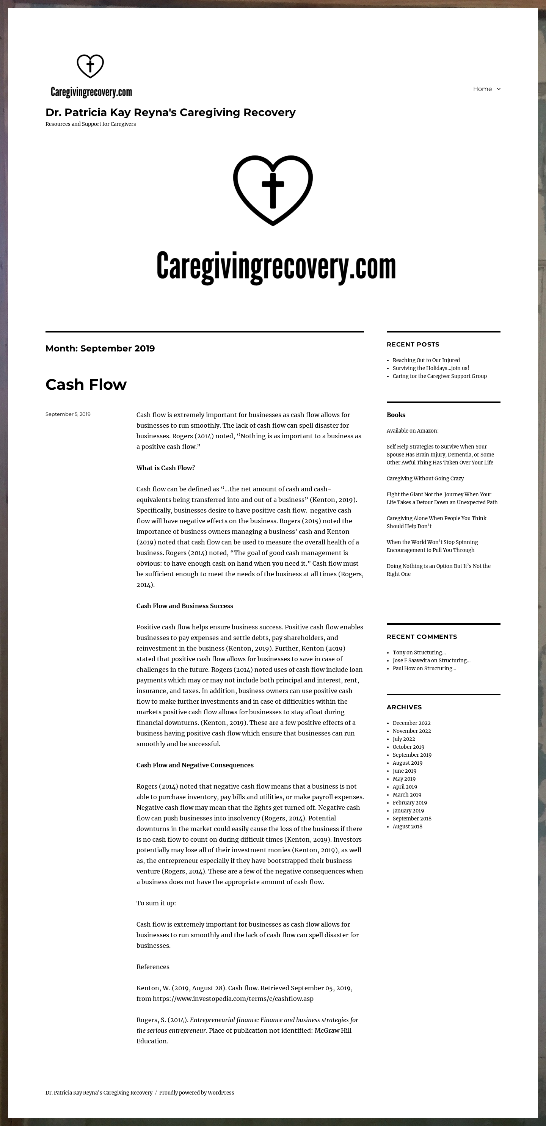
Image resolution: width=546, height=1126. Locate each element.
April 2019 (405, 787)
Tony (399, 652)
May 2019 (404, 779)
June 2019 (405, 771)
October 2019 (409, 747)
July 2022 (404, 739)
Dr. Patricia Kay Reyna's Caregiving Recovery (171, 112)
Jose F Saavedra (411, 660)
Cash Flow (86, 384)
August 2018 (407, 826)
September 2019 (412, 755)
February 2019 (410, 803)
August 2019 (408, 763)
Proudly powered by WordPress (196, 1093)
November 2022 (412, 731)
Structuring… (430, 652)
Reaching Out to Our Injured (426, 360)
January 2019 (408, 811)
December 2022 (412, 723)
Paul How (404, 668)
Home (482, 89)
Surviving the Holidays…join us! (431, 368)
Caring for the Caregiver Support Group (440, 376)
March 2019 (407, 795)
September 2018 (412, 818)
